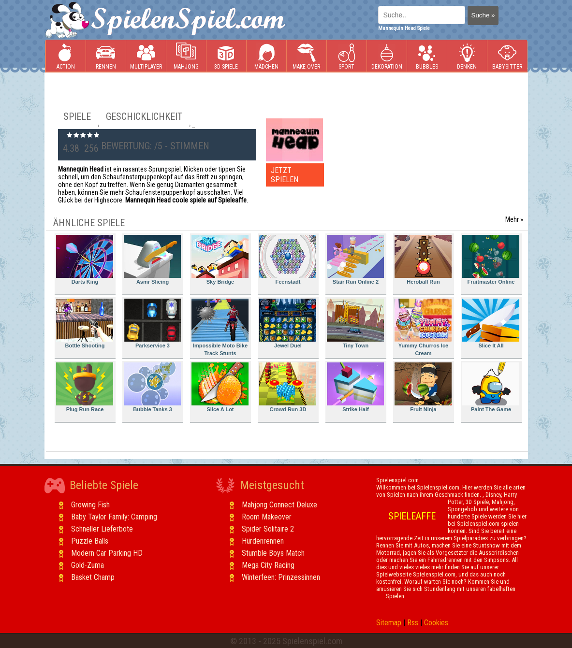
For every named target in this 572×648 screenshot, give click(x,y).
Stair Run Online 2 (355, 260)
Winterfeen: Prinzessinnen (281, 577)
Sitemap (388, 622)
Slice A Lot (220, 387)
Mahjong (186, 56)
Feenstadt (287, 260)
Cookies (436, 622)
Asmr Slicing (152, 260)
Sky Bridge (220, 260)
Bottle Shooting (84, 323)
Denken (467, 56)
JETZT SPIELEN (284, 175)
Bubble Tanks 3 (152, 387)
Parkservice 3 (152, 323)
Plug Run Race (84, 387)
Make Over (306, 56)
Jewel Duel (287, 323)
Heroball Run (423, 260)
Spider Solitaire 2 (268, 528)
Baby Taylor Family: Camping (114, 516)
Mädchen (266, 56)
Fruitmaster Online (490, 260)
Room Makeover (267, 516)
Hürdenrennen (263, 541)
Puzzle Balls (89, 541)
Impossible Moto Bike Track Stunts (220, 327)
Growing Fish (90, 504)
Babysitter (507, 56)
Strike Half (355, 387)
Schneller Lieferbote (102, 528)
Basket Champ (93, 577)
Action (66, 56)
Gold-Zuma (87, 565)
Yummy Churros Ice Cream (423, 327)
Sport (347, 56)
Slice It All (490, 323)
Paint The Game (490, 387)
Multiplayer (146, 56)
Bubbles (427, 56)
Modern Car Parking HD (107, 553)
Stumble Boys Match (273, 553)
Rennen (106, 56)
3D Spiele (226, 56)
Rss (412, 622)
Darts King (84, 260)
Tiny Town (355, 323)
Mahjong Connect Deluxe (279, 504)
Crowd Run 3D (287, 387)
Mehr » (514, 219)
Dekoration (386, 56)
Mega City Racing (268, 565)
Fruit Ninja (423, 387)
